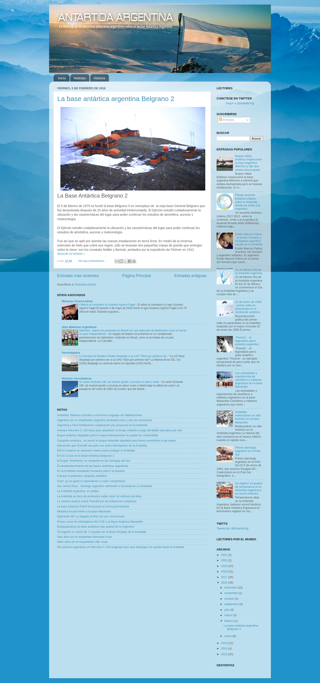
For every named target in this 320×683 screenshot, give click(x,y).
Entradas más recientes (78, 275)
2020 (224, 560)
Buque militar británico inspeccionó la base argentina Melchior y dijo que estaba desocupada (248, 162)
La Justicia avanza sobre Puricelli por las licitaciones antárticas (96, 501)
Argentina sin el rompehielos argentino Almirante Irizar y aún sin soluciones (104, 420)
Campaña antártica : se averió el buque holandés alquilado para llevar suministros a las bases (116, 440)
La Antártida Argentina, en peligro (78, 491)
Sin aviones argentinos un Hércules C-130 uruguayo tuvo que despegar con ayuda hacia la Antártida (120, 547)
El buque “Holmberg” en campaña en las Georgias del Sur (93, 460)
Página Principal (136, 275)
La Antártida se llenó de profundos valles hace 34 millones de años (99, 496)
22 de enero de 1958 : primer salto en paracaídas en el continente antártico (248, 307)
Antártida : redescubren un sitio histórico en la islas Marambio (248, 417)
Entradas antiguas (190, 275)
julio (227, 609)
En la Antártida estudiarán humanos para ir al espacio (91, 471)
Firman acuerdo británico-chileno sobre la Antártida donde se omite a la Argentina (247, 201)
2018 (224, 571)
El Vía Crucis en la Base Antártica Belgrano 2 (85, 455)
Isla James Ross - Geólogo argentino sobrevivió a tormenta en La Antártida (104, 486)
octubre (229, 598)
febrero (229, 621)
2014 (224, 648)
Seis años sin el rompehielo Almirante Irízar (84, 536)
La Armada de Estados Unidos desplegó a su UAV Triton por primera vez (123, 356)
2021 (224, 555)
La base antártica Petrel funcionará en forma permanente (93, 506)
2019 (224, 566)
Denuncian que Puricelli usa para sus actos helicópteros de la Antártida (102, 445)
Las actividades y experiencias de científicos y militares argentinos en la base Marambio (248, 380)
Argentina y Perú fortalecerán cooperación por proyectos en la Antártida (102, 425)
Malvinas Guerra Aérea (77, 301)
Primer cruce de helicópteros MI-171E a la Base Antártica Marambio (100, 521)
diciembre (231, 587)
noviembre (231, 593)
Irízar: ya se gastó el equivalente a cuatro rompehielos (91, 481)
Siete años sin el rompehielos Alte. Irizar (82, 541)
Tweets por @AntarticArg (232, 528)
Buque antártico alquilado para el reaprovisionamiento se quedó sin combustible (107, 435)
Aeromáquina (71, 352)
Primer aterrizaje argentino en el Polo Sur (247, 451)
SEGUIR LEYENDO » (71, 254)
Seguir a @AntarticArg (240, 103)
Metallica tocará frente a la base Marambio (84, 511)
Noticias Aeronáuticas (77, 378)
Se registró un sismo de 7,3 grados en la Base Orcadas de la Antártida (101, 531)
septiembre (231, 604)
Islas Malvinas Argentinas (79, 327)
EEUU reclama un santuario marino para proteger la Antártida (96, 450)
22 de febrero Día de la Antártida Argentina (248, 271)
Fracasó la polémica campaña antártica (82, 476)
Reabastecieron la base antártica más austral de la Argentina (95, 526)
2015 (224, 643)
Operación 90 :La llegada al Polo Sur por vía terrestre (90, 516)
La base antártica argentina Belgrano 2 (115, 98)
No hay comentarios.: (92, 261)
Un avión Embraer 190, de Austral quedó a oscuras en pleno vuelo (119, 382)
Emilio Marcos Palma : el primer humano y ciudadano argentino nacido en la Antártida (249, 239)
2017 (224, 577)
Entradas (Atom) (85, 284)
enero (228, 636)
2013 (224, 654)
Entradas (226, 119)
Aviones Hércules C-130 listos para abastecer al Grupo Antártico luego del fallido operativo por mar (119, 430)
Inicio (62, 78)
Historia (99, 78)
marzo (228, 615)
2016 (224, 582)
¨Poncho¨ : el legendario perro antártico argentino (247, 341)
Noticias (80, 78)
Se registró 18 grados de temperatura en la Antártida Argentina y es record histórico (248, 488)
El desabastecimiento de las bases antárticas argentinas (92, 466)
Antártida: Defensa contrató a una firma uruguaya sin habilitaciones (99, 415)
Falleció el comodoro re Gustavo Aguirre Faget (107, 304)
